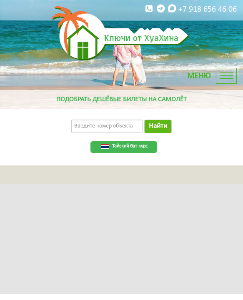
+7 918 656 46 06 (190, 9)
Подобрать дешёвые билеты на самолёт (121, 99)
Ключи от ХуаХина (141, 37)
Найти (158, 126)
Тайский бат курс (130, 146)
